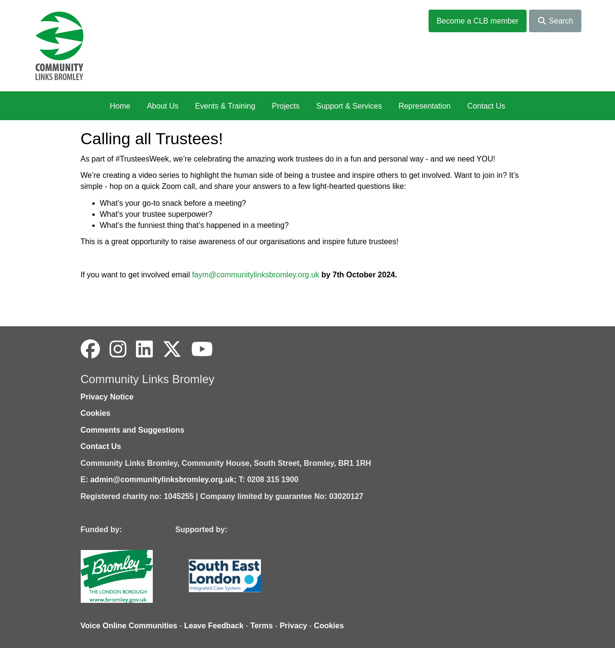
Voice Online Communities (129, 626)
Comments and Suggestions (132, 430)
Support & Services (349, 106)
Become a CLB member (478, 21)
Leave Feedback (214, 626)
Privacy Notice (107, 397)
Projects (286, 106)
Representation (424, 106)
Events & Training (225, 106)
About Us (163, 106)
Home (120, 106)
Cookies (96, 413)
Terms (261, 626)
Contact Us (486, 106)
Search (555, 21)
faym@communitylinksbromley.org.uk (256, 275)
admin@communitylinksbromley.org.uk (162, 479)
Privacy (293, 626)
